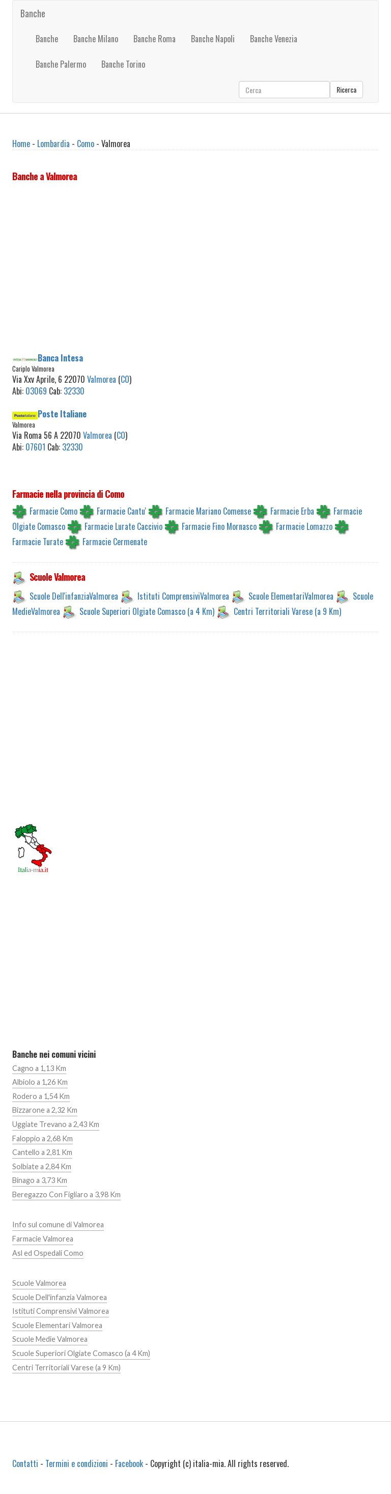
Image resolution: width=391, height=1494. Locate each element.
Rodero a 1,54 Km (41, 1096)
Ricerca (346, 89)
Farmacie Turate (37, 541)
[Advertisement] (195, 269)
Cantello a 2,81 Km (42, 1152)
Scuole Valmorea (39, 1283)
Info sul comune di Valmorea (58, 1224)
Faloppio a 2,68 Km (42, 1138)
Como (85, 143)
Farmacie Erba (292, 511)
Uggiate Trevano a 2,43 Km (55, 1124)
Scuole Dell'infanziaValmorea (74, 596)
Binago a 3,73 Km (39, 1180)
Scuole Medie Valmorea (50, 1339)
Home (21, 143)
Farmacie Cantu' (121, 511)
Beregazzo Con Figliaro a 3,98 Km (66, 1194)
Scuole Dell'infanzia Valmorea (59, 1297)
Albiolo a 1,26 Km (40, 1082)
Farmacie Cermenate (114, 541)
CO (125, 379)
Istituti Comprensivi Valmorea (60, 1311)
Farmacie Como (53, 511)
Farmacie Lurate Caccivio (123, 526)
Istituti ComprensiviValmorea (183, 596)
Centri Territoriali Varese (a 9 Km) (287, 611)
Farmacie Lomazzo (304, 526)
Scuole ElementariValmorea (290, 596)
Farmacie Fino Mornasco (219, 526)
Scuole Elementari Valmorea (57, 1325)
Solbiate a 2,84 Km (41, 1166)
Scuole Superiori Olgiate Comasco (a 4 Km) (146, 611)
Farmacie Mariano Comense (208, 511)
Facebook (129, 1463)
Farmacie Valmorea (42, 1238)
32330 (74, 391)
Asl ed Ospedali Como (47, 1253)
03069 (36, 391)
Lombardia (53, 143)
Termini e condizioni (76, 1463)
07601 (35, 447)
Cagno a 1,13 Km (39, 1068)
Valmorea (101, 379)
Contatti (25, 1463)
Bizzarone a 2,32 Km (44, 1110)
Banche (32, 13)
